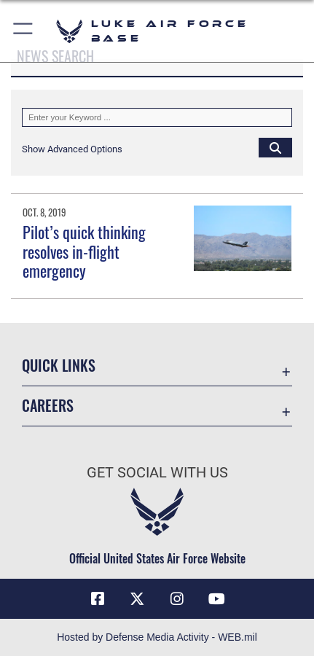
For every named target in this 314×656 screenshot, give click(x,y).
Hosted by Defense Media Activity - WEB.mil (157, 637)
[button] (23, 31)
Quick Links (58, 365)
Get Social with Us (157, 472)
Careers (48, 405)
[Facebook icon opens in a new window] (98, 599)
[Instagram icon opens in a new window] (177, 599)
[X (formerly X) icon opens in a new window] (137, 599)
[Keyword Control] (157, 117)
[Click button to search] (275, 147)
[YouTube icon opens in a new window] (216, 599)
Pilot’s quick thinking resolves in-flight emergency (84, 251)
